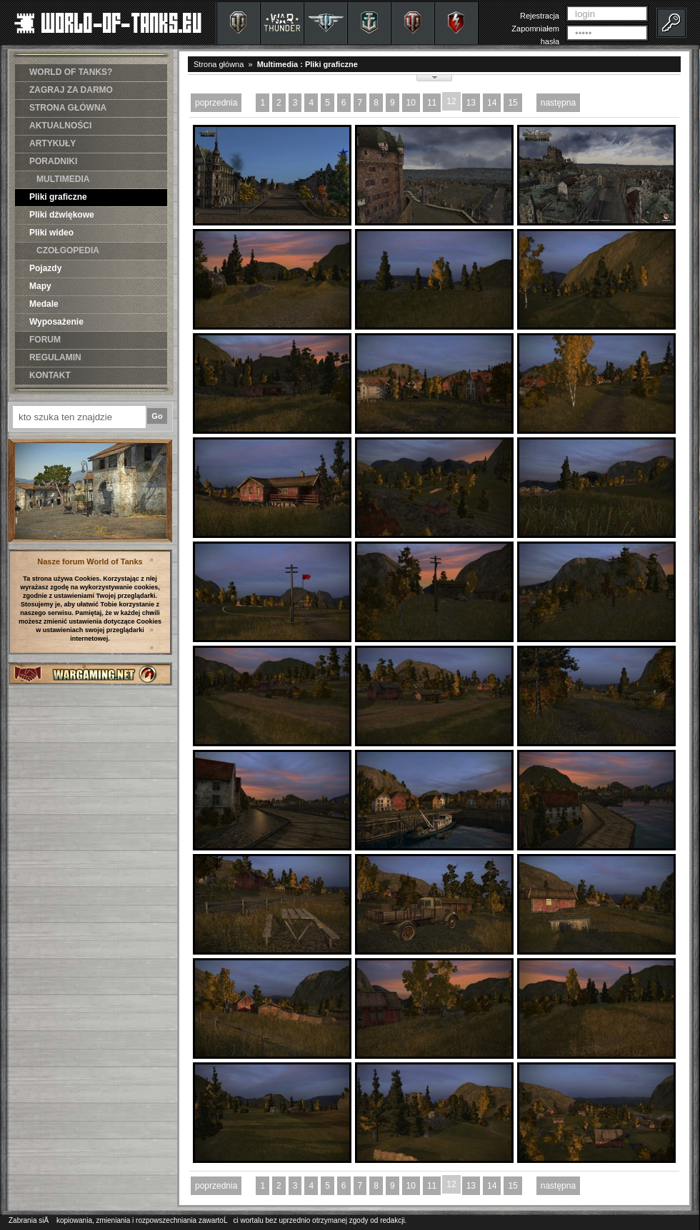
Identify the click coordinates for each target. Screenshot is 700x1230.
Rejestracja (539, 15)
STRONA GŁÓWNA (67, 108)
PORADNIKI (53, 161)
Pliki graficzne (58, 197)
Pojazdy (45, 268)
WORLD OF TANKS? (70, 72)
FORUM (45, 340)
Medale (44, 304)
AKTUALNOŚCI (60, 126)
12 (451, 101)
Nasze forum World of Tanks (90, 561)
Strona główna (219, 64)
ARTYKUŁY (52, 143)
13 (471, 103)
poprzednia (216, 103)
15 (512, 103)
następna (558, 103)
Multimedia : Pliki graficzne (307, 64)
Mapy (40, 286)
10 (411, 103)
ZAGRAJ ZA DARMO (71, 90)
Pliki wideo (51, 233)
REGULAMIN (55, 357)
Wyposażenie (56, 322)
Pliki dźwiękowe (61, 215)
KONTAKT (50, 375)
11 (431, 103)
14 (491, 103)
